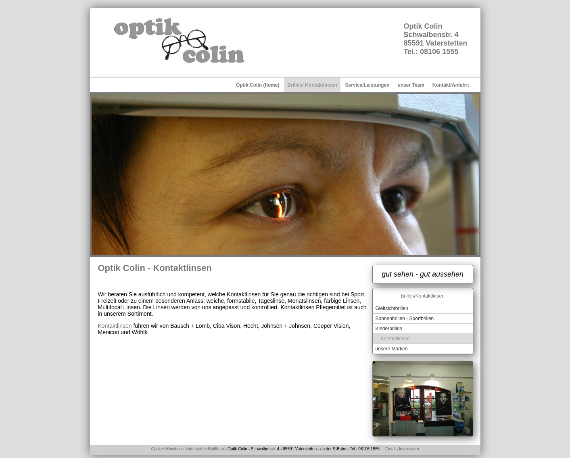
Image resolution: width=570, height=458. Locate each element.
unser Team (410, 85)
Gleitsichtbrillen (392, 308)
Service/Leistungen (367, 85)
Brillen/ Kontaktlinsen (312, 85)
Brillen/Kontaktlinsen (423, 296)
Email (390, 449)
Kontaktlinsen (115, 326)
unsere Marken (392, 349)
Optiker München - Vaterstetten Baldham (187, 449)
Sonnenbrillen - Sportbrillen (405, 318)
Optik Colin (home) (257, 85)
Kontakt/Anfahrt (450, 85)
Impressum (408, 449)
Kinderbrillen (389, 328)
